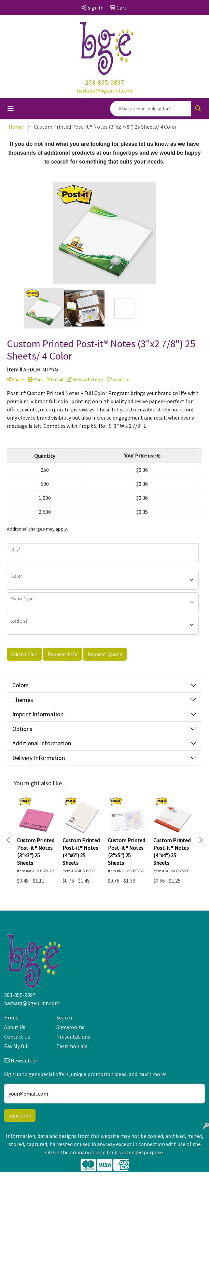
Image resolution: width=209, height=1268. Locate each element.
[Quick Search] (150, 108)
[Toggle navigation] (10, 108)
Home (11, 1017)
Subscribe (20, 1115)
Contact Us (17, 1036)
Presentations (73, 1036)
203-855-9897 (104, 82)
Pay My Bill (16, 1046)
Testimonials (71, 1046)
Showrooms (70, 1027)
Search (64, 1017)
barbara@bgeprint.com (104, 90)
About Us (14, 1027)
